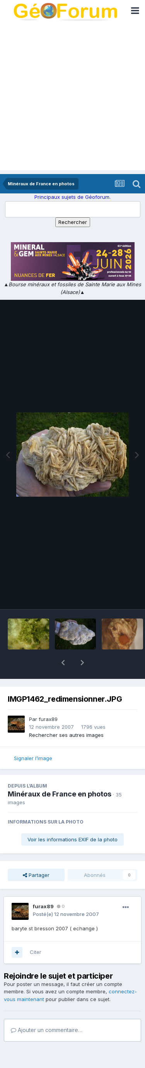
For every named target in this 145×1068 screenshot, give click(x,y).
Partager (36, 855)
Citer (35, 932)
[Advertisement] (72, 97)
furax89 (48, 699)
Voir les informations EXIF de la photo (72, 819)
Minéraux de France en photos (59, 774)
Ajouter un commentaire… (46, 1009)
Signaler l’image (33, 738)
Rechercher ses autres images (66, 715)
